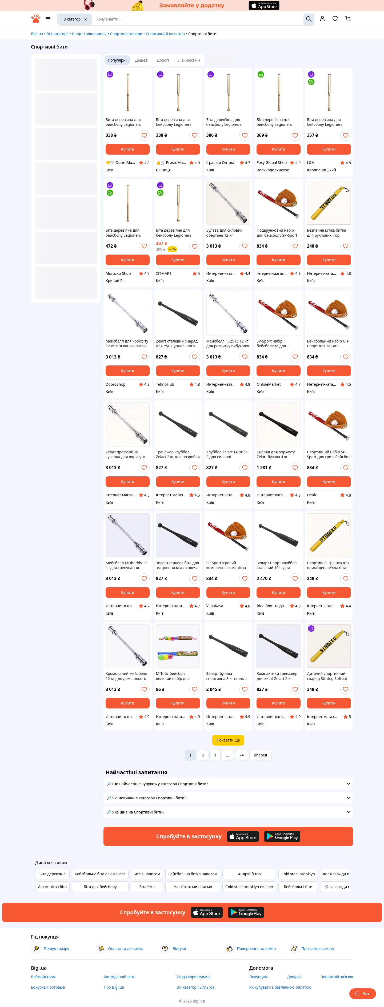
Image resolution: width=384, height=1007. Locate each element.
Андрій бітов (249, 873)
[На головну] (36, 21)
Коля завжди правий (341, 873)
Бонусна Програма (48, 987)
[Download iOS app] (243, 836)
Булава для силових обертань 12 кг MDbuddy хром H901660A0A (224, 232)
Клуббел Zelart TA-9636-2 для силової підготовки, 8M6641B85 (227, 454)
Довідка (294, 976)
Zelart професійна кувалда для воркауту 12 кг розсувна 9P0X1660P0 (125, 454)
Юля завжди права (342, 886)
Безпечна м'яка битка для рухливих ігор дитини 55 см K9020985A (326, 232)
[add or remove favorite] (144, 135)
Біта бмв (147, 886)
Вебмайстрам (43, 976)
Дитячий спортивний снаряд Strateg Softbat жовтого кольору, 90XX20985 (327, 676)
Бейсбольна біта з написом (192, 873)
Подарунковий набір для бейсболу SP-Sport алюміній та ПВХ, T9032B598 (277, 232)
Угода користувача (194, 976)
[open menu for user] (322, 19)
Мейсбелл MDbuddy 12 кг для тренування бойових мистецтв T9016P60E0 (126, 565)
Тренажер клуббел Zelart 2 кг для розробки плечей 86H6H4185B (178, 454)
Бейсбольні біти (298, 886)
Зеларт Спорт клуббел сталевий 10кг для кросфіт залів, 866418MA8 (277, 565)
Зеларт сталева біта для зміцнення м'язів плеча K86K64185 (177, 565)
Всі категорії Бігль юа (195, 987)
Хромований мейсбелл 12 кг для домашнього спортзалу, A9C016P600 (127, 676)
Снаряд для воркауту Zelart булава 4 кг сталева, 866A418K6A (276, 454)
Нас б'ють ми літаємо (193, 886)
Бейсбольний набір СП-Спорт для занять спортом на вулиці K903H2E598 (328, 343)
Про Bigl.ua (114, 987)
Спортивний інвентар (165, 33)
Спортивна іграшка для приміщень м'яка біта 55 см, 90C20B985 (328, 565)
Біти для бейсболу (100, 886)
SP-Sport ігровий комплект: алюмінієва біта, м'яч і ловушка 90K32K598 (226, 565)
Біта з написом (147, 873)
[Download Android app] (282, 836)
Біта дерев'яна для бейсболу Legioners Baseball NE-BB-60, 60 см (175, 122)
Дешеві (142, 60)
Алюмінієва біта (52, 886)
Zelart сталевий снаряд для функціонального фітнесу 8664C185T (177, 343)
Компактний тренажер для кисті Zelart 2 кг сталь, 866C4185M (277, 676)
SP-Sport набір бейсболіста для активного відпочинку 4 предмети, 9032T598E (278, 343)
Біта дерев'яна (52, 873)
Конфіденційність (119, 976)
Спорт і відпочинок (89, 33)
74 (241, 755)
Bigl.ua (37, 33)
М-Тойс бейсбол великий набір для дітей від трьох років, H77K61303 (175, 676)
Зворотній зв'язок (337, 976)
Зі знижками (188, 60)
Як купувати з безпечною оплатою (280, 987)
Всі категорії (57, 33)
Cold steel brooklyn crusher (249, 886)
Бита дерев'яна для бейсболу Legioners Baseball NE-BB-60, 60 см (125, 122)
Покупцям (258, 976)
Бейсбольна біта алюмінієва (100, 873)
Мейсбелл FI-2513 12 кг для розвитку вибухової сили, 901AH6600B (227, 343)
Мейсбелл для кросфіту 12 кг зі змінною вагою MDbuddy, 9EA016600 (127, 343)
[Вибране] (335, 20)
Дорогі (163, 60)
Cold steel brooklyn (298, 873)
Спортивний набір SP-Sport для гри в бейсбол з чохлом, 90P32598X (328, 454)
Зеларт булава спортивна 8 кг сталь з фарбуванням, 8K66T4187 (226, 676)
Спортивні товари (126, 33)
